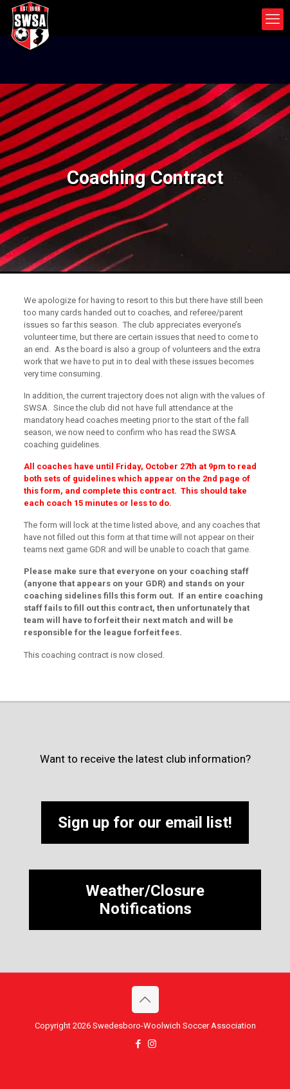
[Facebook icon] (138, 1044)
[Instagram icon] (152, 1044)
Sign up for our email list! (145, 823)
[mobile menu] (273, 19)
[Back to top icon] (145, 999)
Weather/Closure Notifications (145, 900)
